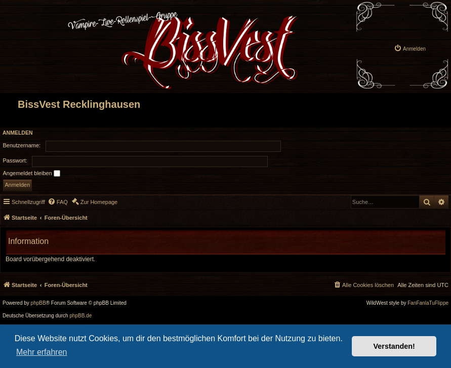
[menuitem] (410, 40)
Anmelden (18, 133)
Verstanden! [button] (394, 346)
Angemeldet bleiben (31, 173)
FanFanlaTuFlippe (427, 303)
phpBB (38, 303)
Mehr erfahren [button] (41, 352)
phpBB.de (80, 316)
